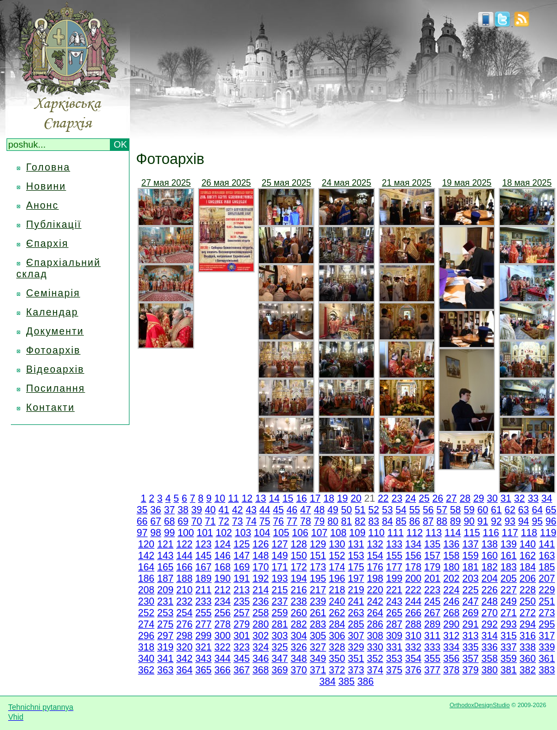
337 (508, 647)
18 (328, 498)
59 (468, 509)
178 (413, 567)
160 (489, 555)
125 (241, 544)
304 (298, 635)
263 (356, 612)
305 (318, 635)
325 (279, 647)
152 (337, 555)
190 (222, 578)
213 (241, 590)
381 (508, 670)
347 (279, 658)
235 (241, 601)
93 (510, 521)
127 (279, 544)
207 (547, 578)
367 (241, 670)
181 (470, 567)
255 (203, 612)
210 (184, 590)
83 (373, 521)
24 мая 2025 (347, 182)
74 (251, 521)
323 (241, 647)
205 (508, 578)
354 (413, 658)
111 (395, 532)
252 (146, 612)
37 (169, 509)
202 (451, 578)
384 (327, 681)
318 (146, 647)
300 (222, 635)
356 (451, 658)
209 (165, 590)
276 (184, 624)
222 (413, 590)
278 (222, 624)
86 (414, 521)
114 (452, 532)
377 (432, 670)
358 (489, 658)
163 (547, 555)
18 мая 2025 (527, 182)
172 (298, 567)
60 (482, 509)
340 (146, 658)
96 (551, 521)
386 (365, 681)
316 (527, 635)
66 (142, 521)
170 (260, 567)
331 (394, 647)
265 (394, 612)
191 (241, 578)
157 (432, 555)
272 (527, 612)
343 (203, 658)
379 (470, 670)
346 (260, 658)
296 (146, 635)
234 (222, 601)
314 (489, 635)
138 (489, 544)
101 (205, 532)
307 (356, 635)
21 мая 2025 (406, 182)
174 (337, 567)
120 (146, 544)
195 (318, 578)
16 (301, 498)
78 (305, 521)
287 (394, 624)
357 (470, 658)
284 (337, 624)
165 (165, 567)
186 (146, 578)
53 (387, 509)
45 (278, 509)
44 (264, 509)
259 (279, 612)
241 (356, 601)
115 (471, 532)
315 (508, 635)
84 (387, 521)
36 (155, 509)
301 (241, 635)
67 (155, 521)
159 (470, 555)
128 (298, 544)
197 (356, 578)
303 (279, 635)
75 (264, 521)
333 (432, 647)
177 (394, 567)
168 (222, 567)
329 (356, 647)
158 (451, 555)
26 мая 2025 (226, 182)
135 (432, 544)
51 (360, 509)
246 (451, 601)
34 (546, 498)
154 (375, 555)
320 (184, 647)
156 (413, 555)
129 (318, 544)
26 (437, 498)
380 (489, 670)
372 (337, 670)
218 (337, 590)
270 (489, 612)
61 (496, 509)
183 (508, 567)
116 (490, 532)
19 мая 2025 (467, 182)
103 (243, 532)
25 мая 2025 (286, 182)
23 (397, 498)
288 (413, 624)
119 (548, 532)
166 (184, 567)
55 (414, 509)
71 (210, 521)
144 (184, 555)
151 (318, 555)
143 (165, 555)
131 (356, 544)
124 (222, 544)
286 (375, 624)
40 (210, 509)
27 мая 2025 (166, 182)
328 (337, 647)
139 (508, 544)
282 (298, 624)
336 (489, 647)
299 (203, 635)
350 (337, 658)
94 (523, 521)
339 (547, 647)
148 (260, 555)
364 (184, 670)
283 (318, 624)
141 (547, 544)
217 (318, 590)
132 (375, 544)
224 (451, 590)
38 (182, 509)
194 (298, 578)
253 (165, 612)
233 (203, 601)
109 (357, 532)
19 (342, 498)
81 (346, 521)
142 (146, 555)
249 (508, 601)
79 (319, 521)
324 (260, 647)
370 (298, 670)
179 (432, 567)
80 (332, 521)
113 (433, 532)
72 (224, 521)
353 (394, 658)
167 (203, 567)
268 (451, 612)
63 (523, 509)
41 (224, 509)
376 (413, 670)
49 (332, 509)
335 (470, 647)
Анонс (42, 205)
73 (237, 521)
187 (165, 578)
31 (505, 498)
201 (432, 578)
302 (260, 635)
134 (413, 544)
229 (547, 590)
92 (496, 521)
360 (527, 658)
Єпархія (47, 243)
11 (233, 498)
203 (470, 578)
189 (203, 578)
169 (241, 567)
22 (383, 498)
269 (470, 612)
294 (527, 624)
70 (196, 521)
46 (292, 509)
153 (356, 555)
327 (318, 647)
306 (337, 635)
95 (537, 521)
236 (260, 601)
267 (432, 612)
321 (203, 647)
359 (508, 658)
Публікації (54, 224)
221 (394, 590)
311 (432, 635)
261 (318, 612)
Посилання (55, 388)
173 (318, 567)
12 (247, 498)
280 (260, 624)
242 (375, 601)
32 (519, 498)
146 (222, 555)
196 (337, 578)
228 (527, 590)
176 (375, 567)
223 (432, 590)
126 (260, 544)
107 (319, 532)
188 (184, 578)
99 (169, 532)
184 (527, 567)
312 (451, 635)
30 (492, 498)
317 (547, 635)
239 (318, 601)
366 (222, 670)
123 (203, 544)
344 (222, 658)
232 (184, 601)
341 (165, 658)
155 (394, 555)
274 (146, 624)
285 (356, 624)
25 (424, 498)
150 (298, 555)
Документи (55, 331)
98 (155, 532)
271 (508, 612)
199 (394, 578)
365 (203, 670)
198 (375, 578)
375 (394, 670)
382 (527, 670)
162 (527, 555)
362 (146, 670)
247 (470, 601)
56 (428, 509)
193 (279, 578)
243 (394, 601)
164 (146, 567)
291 (470, 624)
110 (376, 532)
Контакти (50, 407)
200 (413, 578)
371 (318, 670)
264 (375, 612)
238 (298, 601)
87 (428, 521)
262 (337, 612)
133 (394, 544)
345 (241, 658)
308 (375, 635)
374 (375, 670)
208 (146, 590)
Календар (52, 312)
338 (527, 647)
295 (547, 624)
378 (451, 670)
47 (305, 509)
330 (375, 647)
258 (260, 612)
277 (203, 624)
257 (241, 612)
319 (165, 647)
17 (315, 498)
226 (489, 590)
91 (482, 521)
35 (142, 509)
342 (184, 658)
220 (375, 590)
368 (260, 670)
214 (260, 590)
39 (196, 509)
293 (508, 624)
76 (278, 521)
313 (470, 635)
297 (165, 635)
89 (455, 521)
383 (547, 670)
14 (274, 498)
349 (318, 658)
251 (547, 601)
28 (465, 498)
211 (203, 590)
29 (478, 498)
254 (184, 612)
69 (182, 521)
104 (262, 532)
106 (300, 532)
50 (346, 509)
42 (237, 509)
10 (219, 498)
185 (547, 567)
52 (373, 509)
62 (510, 509)
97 (142, 532)
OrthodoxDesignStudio (479, 705)
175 (356, 567)
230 (146, 601)
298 (184, 635)
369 (279, 670)
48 (319, 509)
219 (356, 590)
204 (489, 578)
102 (224, 532)
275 (165, 624)
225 (470, 590)
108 (338, 532)
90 (468, 521)
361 (547, 658)
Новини (46, 186)
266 (413, 612)
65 (551, 509)
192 (260, 578)
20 (356, 498)
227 (508, 590)
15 (287, 498)
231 (165, 601)
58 (455, 509)
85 (400, 521)
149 (279, 555)
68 (169, 521)
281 (279, 624)
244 (413, 601)
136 (451, 544)
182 (489, 567)
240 (337, 601)
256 (222, 612)
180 (451, 567)
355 (432, 658)
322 (222, 647)
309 (394, 635)
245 (432, 601)
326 (298, 647)
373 (356, 670)
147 (241, 555)
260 (298, 612)
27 (451, 498)
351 (356, 658)
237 (279, 601)
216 (298, 590)
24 (410, 498)
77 (292, 521)
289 (432, 624)
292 (489, 624)
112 (414, 532)
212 (222, 590)
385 (346, 681)
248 (489, 601)
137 (470, 544)
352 (375, 658)
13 (260, 498)
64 (537, 509)
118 (529, 532)
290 (451, 624)
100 (185, 532)
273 (547, 612)
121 (165, 544)
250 (527, 601)
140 (527, 544)
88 (441, 521)
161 (508, 555)
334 (451, 647)
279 (241, 624)
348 (298, 658)
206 (527, 578)
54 (400, 509)
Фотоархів (53, 350)
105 (281, 532)
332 (413, 647)
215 (279, 590)
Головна (48, 167)
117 (510, 532)
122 (184, 544)
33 (533, 498)
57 (441, 509)
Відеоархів (55, 369)
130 (337, 544)
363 (165, 670)
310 (413, 635)
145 (203, 555)
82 (360, 521)
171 (279, 567)
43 (251, 509)
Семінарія (53, 293)
